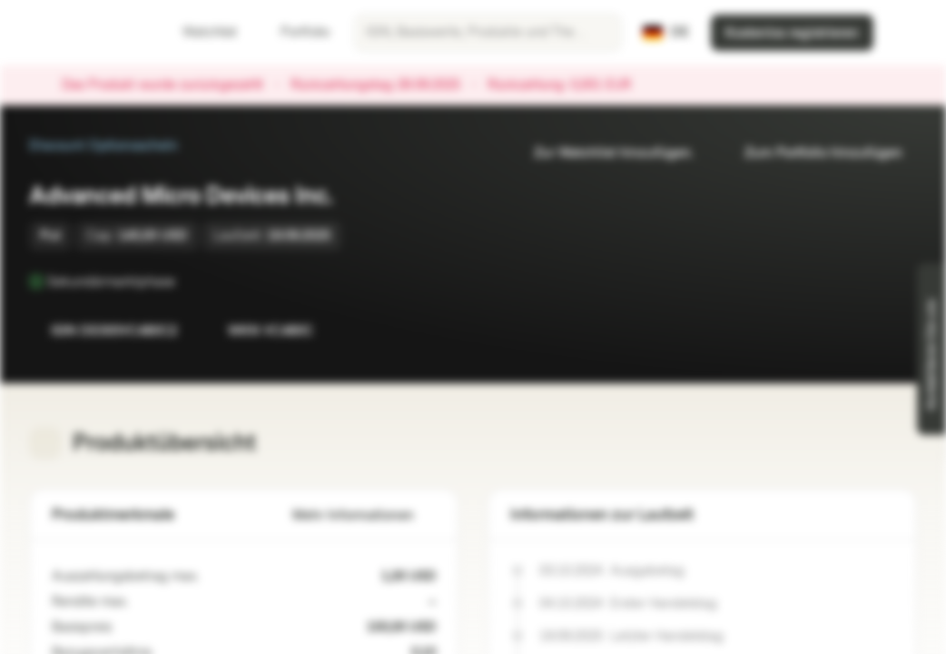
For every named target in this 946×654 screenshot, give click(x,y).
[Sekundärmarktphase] (188, 281)
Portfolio (294, 32)
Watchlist (199, 32)
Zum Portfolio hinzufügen (812, 153)
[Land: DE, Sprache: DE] (666, 33)
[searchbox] (488, 33)
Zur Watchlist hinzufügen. (603, 153)
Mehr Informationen (364, 515)
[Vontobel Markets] (78, 32)
